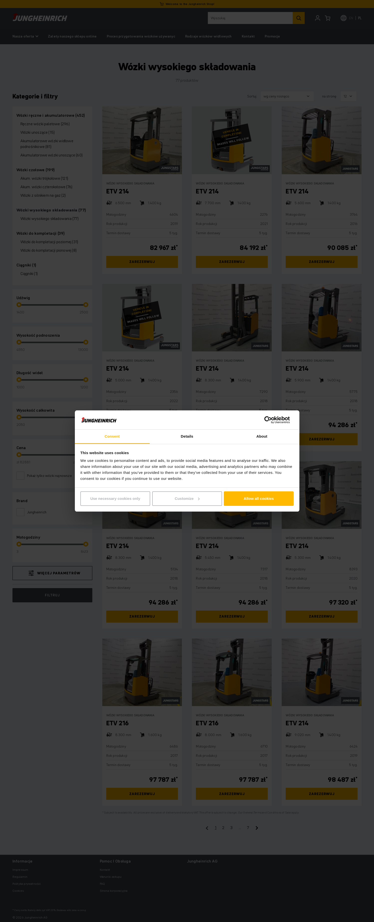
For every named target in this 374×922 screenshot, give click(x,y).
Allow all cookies (259, 498)
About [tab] (261, 436)
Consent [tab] (112, 436)
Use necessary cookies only (115, 498)
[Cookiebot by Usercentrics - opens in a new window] (272, 420)
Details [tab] (187, 436)
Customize (187, 498)
